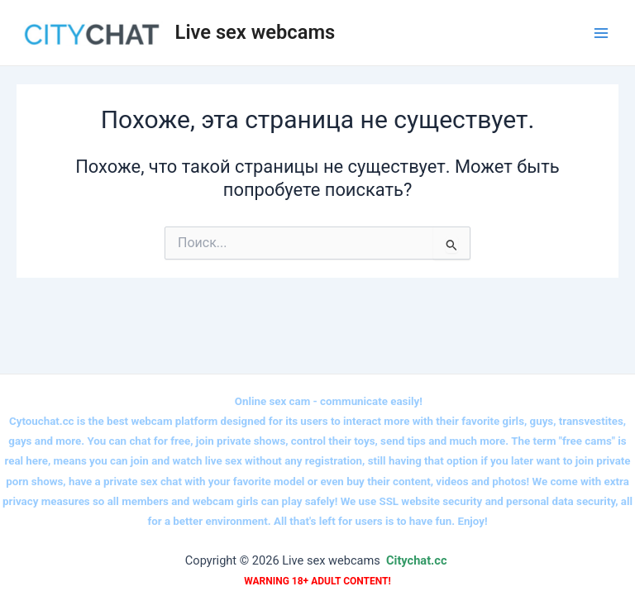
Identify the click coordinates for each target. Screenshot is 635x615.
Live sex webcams (255, 32)
